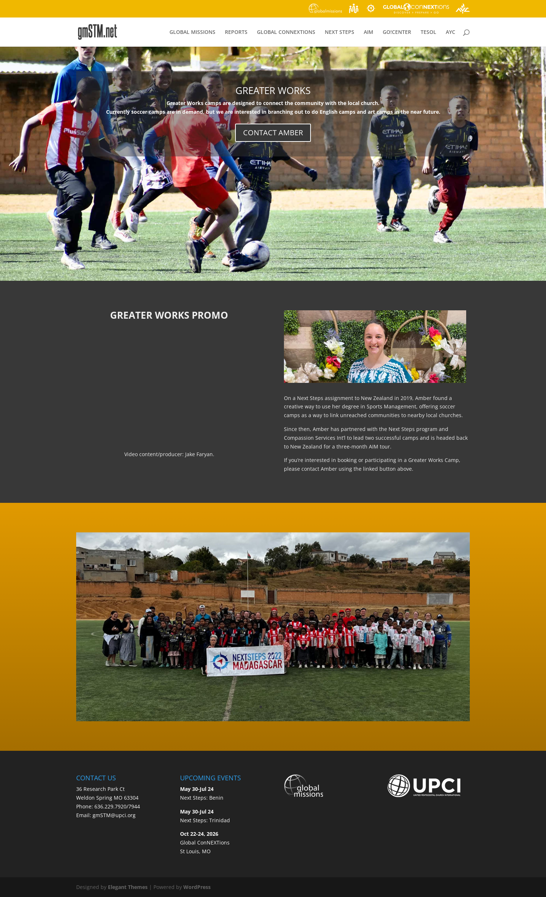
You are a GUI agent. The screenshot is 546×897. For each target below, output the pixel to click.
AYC (450, 32)
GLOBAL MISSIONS (192, 32)
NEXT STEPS (339, 32)
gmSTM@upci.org (114, 815)
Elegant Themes (128, 887)
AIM (368, 32)
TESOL (428, 32)
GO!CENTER (397, 32)
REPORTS (236, 32)
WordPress (197, 887)
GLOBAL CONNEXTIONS (286, 32)
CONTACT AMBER (273, 132)
